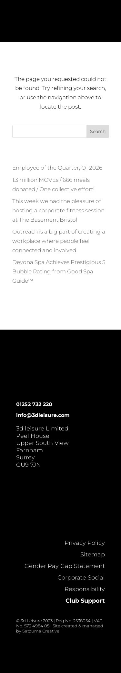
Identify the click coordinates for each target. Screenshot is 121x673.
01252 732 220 (34, 404)
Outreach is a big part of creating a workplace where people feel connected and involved (58, 240)
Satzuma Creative (40, 630)
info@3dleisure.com (43, 415)
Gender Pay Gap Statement (65, 566)
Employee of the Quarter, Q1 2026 (57, 167)
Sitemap (92, 554)
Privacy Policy (85, 542)
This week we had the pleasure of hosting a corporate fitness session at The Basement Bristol (58, 210)
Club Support (85, 600)
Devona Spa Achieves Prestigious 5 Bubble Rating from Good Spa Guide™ (58, 271)
